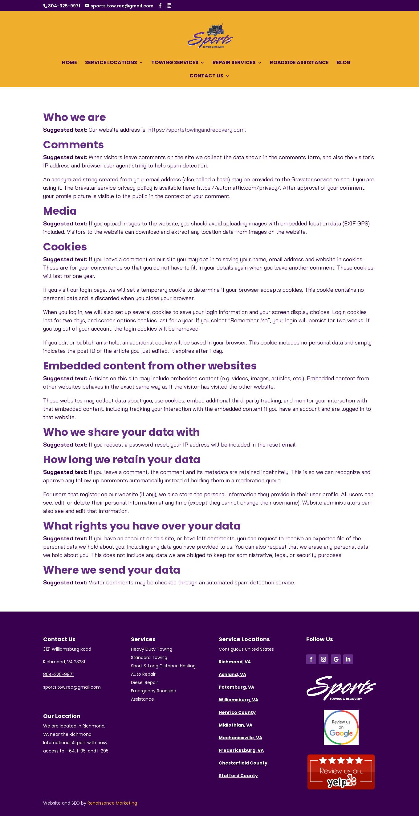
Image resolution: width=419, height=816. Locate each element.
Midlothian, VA (235, 725)
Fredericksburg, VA (241, 750)
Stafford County (238, 776)
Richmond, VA (235, 662)
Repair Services (234, 63)
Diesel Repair (144, 682)
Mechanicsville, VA (240, 738)
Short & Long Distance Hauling (163, 666)
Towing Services (174, 63)
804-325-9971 (64, 6)
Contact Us (206, 76)
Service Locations (111, 63)
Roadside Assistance (299, 63)
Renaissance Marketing (112, 803)
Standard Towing (149, 657)
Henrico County (237, 712)
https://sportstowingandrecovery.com (196, 129)
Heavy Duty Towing (151, 649)
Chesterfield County (243, 763)
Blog (344, 63)
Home (69, 63)
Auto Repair (143, 674)
